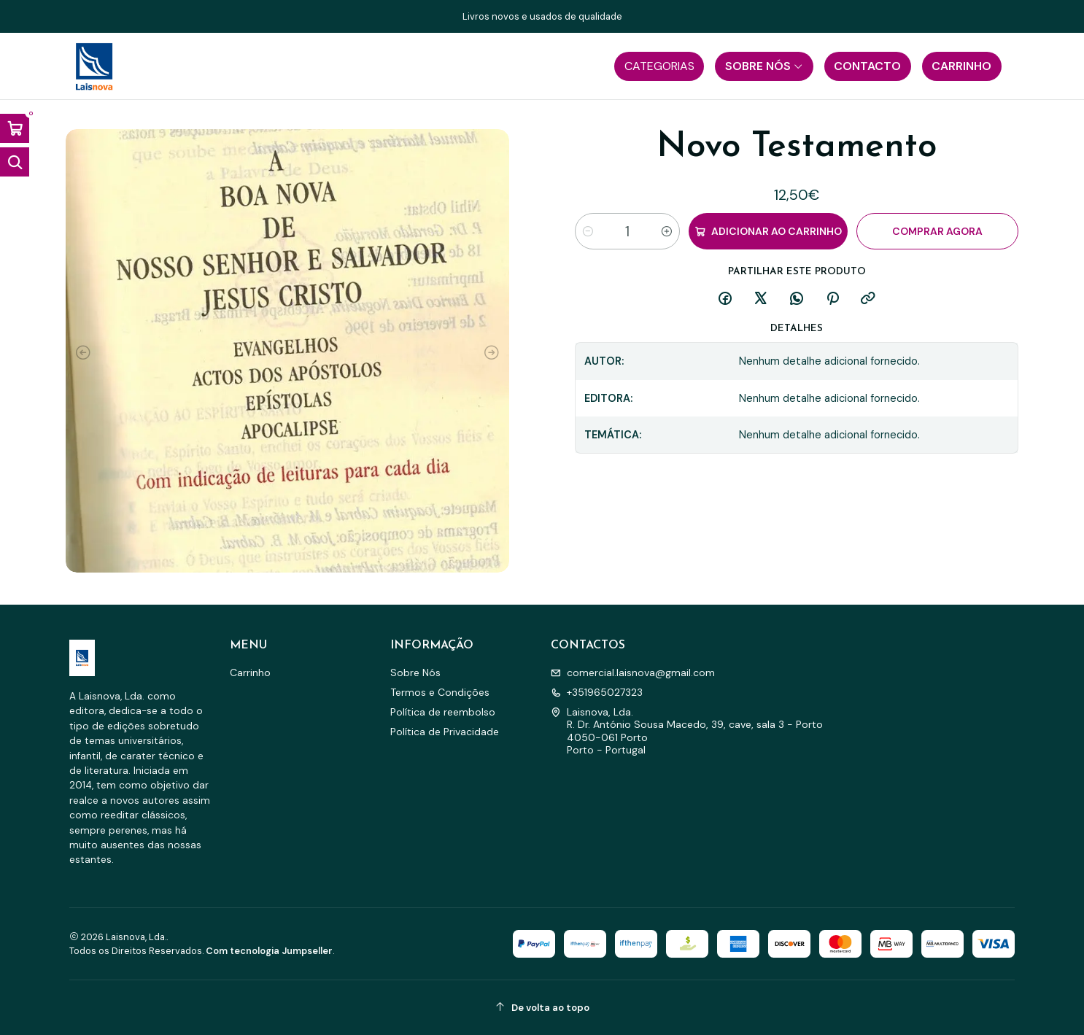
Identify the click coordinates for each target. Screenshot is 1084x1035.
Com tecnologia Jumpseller (269, 951)
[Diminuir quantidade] (588, 231)
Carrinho (250, 672)
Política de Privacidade (444, 731)
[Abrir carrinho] (14, 128)
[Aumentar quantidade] (666, 231)
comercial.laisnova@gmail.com (633, 672)
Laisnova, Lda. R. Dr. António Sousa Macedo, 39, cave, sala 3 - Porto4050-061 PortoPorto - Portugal (687, 731)
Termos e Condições (439, 692)
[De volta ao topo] (542, 1007)
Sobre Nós (415, 672)
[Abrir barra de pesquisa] (14, 162)
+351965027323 (597, 692)
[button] (659, 66)
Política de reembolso (442, 711)
